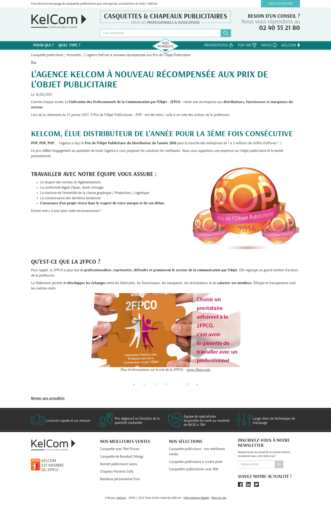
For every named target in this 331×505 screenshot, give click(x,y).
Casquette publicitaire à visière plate (196, 462)
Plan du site (218, 497)
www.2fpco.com (198, 370)
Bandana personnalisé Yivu (120, 479)
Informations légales (196, 497)
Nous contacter (280, 3)
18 (187, 384)
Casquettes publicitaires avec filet (193, 469)
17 (176, 384)
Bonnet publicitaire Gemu (118, 464)
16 (165, 384)
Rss (33, 62)
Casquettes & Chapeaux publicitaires (165, 16)
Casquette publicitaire (47, 55)
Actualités (74, 55)
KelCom (291, 45)
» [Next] (197, 384)
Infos (269, 45)
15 (155, 384)
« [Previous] (134, 384)
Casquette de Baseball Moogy (121, 456)
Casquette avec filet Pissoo (119, 449)
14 (144, 384)
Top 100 (247, 45)
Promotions (218, 45)
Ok (279, 464)
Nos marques (165, 46)
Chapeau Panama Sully (117, 471)
